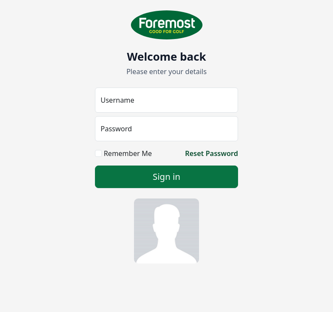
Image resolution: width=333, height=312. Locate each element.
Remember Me (123, 153)
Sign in (166, 176)
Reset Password (211, 153)
